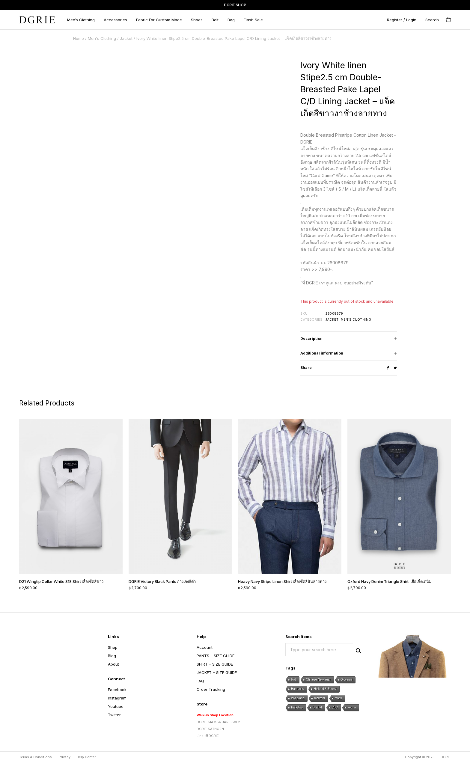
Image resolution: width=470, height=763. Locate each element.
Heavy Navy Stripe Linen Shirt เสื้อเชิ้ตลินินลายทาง (282, 581)
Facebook (117, 689)
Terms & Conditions (35, 757)
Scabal (317, 707)
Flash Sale (253, 19)
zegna (352, 707)
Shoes (197, 19)
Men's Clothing (102, 38)
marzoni (319, 698)
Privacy (64, 757)
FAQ (200, 680)
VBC (335, 707)
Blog (112, 655)
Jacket (126, 38)
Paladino (297, 707)
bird (293, 679)
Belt (215, 19)
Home (78, 38)
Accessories (115, 19)
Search (357, 650)
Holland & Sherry (325, 688)
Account (205, 647)
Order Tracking (211, 689)
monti (338, 698)
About (113, 664)
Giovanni (346, 679)
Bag (231, 19)
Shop (113, 647)
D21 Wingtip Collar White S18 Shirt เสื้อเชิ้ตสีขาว (61, 581)
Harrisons (297, 688)
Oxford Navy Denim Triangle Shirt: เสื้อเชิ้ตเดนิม (389, 581)
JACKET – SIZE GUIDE (217, 672)
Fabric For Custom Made (159, 19)
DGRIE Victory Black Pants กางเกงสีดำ (162, 581)
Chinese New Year (318, 679)
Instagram (117, 698)
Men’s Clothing (81, 19)
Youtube (115, 706)
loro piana (297, 698)
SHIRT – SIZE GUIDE (215, 664)
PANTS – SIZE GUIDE (215, 655)
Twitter (114, 714)
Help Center (86, 757)
